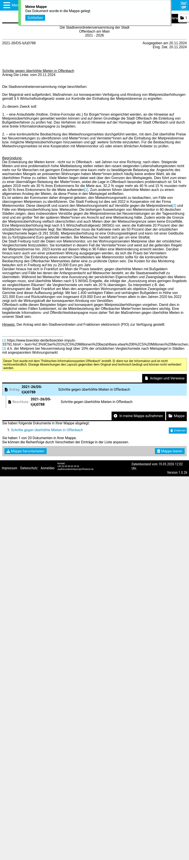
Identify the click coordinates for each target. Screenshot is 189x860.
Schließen (35, 17)
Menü (16, 5)
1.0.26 (182, 472)
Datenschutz (29, 468)
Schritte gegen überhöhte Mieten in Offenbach (47, 430)
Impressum (9, 468)
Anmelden (48, 468)
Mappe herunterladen (25, 451)
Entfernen (177, 430)
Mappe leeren (169, 451)
